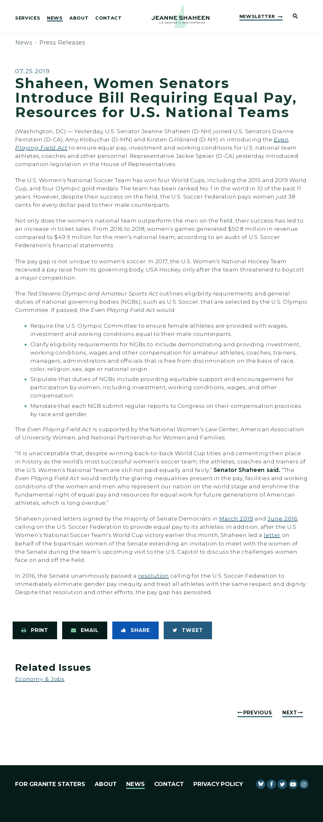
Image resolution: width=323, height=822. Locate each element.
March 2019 (236, 518)
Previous (257, 713)
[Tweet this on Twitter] (188, 630)
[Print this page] (35, 630)
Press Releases (62, 42)
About (78, 18)
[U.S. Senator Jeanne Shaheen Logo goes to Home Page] (180, 16)
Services (27, 18)
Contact (108, 18)
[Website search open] (293, 17)
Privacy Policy (218, 784)
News (55, 18)
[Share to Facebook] (135, 630)
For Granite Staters (50, 784)
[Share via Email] (84, 630)
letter (272, 535)
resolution (153, 575)
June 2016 (282, 518)
